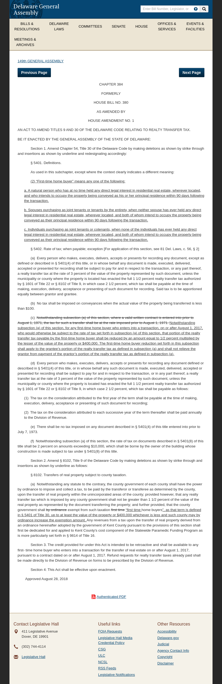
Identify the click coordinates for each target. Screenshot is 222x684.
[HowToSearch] (195, 8)
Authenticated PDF (111, 597)
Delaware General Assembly (36, 9)
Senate (119, 26)
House (141, 26)
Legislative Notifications (116, 675)
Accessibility (167, 631)
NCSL (103, 662)
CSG (102, 649)
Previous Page (34, 72)
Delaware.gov (168, 638)
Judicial (163, 644)
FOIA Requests (110, 631)
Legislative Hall (33, 657)
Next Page (191, 72)
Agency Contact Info (173, 651)
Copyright (164, 657)
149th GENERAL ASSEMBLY (41, 61)
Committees (90, 26)
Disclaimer (165, 663)
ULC (101, 655)
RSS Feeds (107, 668)
